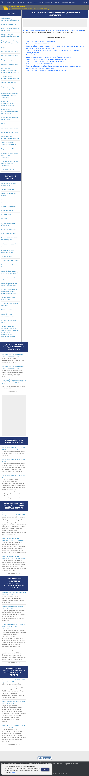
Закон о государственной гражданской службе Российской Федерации (9, 291)
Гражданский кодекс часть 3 (10, 60)
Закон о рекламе (6, 310)
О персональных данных (9, 229)
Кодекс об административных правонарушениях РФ (8, 103)
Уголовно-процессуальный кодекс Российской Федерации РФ (9, 163)
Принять (45, 769)
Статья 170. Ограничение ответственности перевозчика (45, 55)
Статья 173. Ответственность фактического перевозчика (45, 61)
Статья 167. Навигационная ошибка (38, 44)
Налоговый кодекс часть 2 (9, 132)
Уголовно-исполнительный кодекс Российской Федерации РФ (9, 155)
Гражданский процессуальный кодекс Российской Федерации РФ (10, 70)
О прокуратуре (6, 214)
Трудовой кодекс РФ (7, 149)
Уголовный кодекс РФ (8, 169)
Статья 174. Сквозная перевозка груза (39, 64)
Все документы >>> (14, 391)
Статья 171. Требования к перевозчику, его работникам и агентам (48, 57)
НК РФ (3, 123)
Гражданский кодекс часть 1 (10, 51)
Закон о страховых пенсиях (10, 260)
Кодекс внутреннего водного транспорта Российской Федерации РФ (10, 95)
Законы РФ (20, 2)
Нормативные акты (68, 2)
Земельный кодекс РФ (8, 82)
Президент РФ (32, 2)
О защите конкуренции (8, 206)
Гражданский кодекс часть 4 (10, 64)
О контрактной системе (8, 233)
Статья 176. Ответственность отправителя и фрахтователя (46, 70)
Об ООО (4, 219)
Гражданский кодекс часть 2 (10, 55)
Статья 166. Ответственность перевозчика (40, 41)
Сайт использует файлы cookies (57, 773)
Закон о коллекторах (8, 189)
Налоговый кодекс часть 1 (9, 128)
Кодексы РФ (10, 2)
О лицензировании (7, 210)
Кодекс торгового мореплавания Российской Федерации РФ (9, 111)
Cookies (12, 772)
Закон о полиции (6, 256)
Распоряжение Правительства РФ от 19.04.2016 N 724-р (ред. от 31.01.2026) (13, 626)
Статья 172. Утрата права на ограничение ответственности (46, 59)
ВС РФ (57, 2)
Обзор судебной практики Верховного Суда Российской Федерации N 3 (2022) (14, 382)
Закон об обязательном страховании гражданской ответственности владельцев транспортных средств (9, 275)
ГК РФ (3, 47)
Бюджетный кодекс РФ (8, 24)
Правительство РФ (45, 2)
